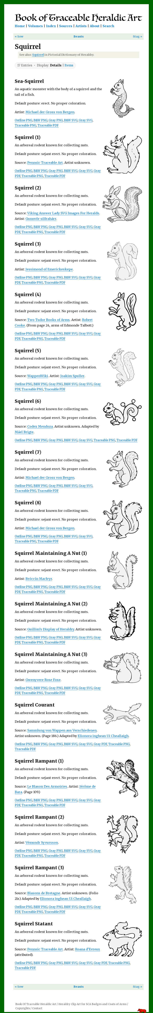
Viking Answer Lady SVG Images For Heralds (63, 213)
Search (108, 26)
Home (20, 26)
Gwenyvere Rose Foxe (43, 680)
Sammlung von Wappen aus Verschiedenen (62, 730)
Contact (37, 1008)
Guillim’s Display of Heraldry (50, 629)
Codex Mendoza (40, 426)
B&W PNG (40, 120)
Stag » (137, 36)
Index (51, 26)
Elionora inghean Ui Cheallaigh (103, 736)
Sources (65, 26)
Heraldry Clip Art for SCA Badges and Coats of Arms (92, 1004)
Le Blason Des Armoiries (47, 786)
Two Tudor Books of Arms (48, 320)
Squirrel (38, 54)
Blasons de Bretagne (43, 893)
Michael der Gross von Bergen (50, 112)
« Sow (19, 36)
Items (69, 65)
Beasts (79, 36)
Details (56, 65)
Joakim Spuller (72, 376)
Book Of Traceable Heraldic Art (35, 1004)
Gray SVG (85, 120)
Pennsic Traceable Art (45, 163)
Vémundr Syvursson (42, 842)
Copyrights (22, 1008)
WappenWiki (37, 376)
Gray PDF (100, 744)
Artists (81, 26)
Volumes (35, 26)
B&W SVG (70, 120)
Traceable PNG (25, 125)
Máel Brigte (24, 432)
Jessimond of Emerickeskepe (49, 269)
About (94, 26)
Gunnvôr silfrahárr (41, 219)
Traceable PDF (48, 125)
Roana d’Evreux (87, 949)
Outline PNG (23, 120)
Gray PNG (56, 120)
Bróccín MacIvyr (39, 579)
